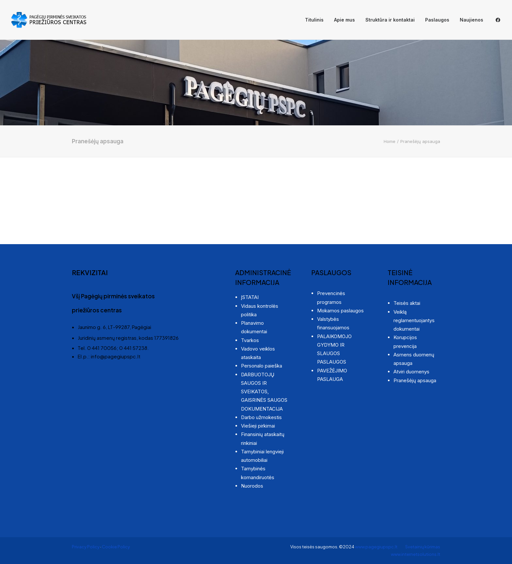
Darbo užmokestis (261, 417)
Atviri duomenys (411, 371)
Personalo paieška (261, 366)
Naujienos (471, 20)
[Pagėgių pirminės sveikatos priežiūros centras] (48, 20)
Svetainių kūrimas (422, 546)
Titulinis (314, 20)
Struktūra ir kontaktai (390, 20)
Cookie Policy (116, 546)
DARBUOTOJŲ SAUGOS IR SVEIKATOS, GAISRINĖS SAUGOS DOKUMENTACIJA (264, 391)
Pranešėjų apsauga (414, 380)
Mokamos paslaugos (340, 310)
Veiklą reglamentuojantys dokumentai (414, 320)
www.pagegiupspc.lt (376, 546)
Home (389, 141)
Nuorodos (252, 486)
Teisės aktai (406, 303)
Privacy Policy (86, 546)
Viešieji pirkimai (258, 426)
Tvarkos (250, 340)
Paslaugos (437, 20)
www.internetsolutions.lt (415, 554)
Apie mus (344, 20)
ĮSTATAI (250, 297)
